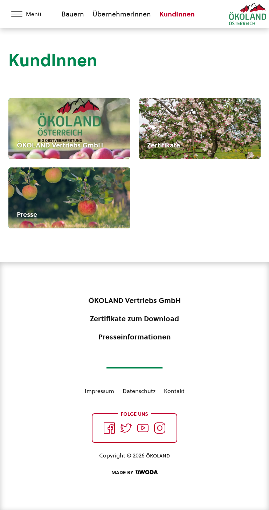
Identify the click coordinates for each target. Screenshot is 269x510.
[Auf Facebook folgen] (109, 428)
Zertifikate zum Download (134, 319)
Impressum (99, 391)
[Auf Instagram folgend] (159, 428)
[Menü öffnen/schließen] (30, 14)
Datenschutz (139, 391)
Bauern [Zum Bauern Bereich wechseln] (73, 14)
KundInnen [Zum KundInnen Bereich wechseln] (177, 14)
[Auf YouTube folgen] (142, 428)
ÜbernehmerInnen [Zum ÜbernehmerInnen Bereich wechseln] (121, 14)
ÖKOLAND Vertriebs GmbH (134, 300)
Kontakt (174, 391)
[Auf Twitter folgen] (126, 428)
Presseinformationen (134, 337)
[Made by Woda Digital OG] (134, 472)
